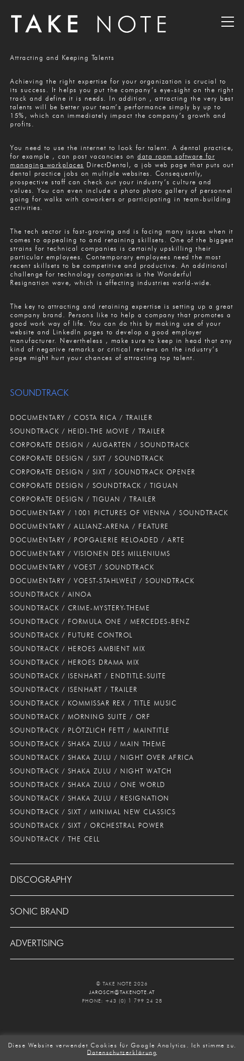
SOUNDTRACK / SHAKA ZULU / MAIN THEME (88, 744)
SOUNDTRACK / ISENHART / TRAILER (74, 689)
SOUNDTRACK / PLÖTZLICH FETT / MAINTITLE (90, 730)
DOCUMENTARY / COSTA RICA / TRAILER (81, 417)
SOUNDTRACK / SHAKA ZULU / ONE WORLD (88, 785)
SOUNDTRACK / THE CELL (55, 839)
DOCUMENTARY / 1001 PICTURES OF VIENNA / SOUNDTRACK (119, 513)
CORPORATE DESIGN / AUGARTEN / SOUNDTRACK (99, 445)
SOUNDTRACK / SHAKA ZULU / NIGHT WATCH (91, 771)
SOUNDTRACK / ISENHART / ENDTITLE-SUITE (88, 676)
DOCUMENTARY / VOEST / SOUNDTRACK (82, 567)
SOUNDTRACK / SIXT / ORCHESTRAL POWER (87, 825)
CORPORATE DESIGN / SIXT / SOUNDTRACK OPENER (103, 472)
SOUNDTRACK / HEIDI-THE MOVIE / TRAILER (87, 431)
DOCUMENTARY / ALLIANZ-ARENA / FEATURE (89, 526)
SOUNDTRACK (39, 392)
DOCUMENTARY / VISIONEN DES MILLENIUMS (90, 553)
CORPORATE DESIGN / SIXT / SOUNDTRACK (87, 458)
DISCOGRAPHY (41, 879)
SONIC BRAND (39, 911)
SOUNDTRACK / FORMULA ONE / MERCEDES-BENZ (100, 621)
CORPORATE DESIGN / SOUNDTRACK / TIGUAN (94, 485)
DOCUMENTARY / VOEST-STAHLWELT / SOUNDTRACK (102, 581)
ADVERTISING (37, 943)
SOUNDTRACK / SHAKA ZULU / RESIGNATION (90, 798)
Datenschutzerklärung (122, 1051)
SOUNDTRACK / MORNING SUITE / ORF (80, 717)
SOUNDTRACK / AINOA (51, 594)
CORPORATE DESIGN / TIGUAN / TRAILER (83, 499)
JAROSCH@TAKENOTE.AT (122, 992)
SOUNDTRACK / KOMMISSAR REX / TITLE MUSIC (93, 703)
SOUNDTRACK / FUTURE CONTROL (71, 635)
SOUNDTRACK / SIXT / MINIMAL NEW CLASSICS (93, 812)
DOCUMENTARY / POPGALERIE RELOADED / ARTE (97, 540)
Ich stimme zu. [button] (213, 1045)
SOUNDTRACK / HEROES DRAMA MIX (74, 662)
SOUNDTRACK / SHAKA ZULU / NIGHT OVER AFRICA (102, 757)
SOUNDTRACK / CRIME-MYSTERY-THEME (80, 608)
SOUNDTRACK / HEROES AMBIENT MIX (77, 649)
